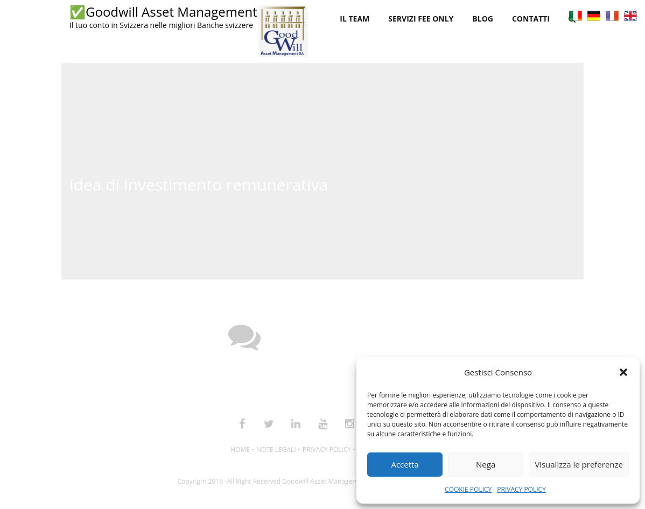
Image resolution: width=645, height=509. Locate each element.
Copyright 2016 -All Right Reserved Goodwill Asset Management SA (278, 481)
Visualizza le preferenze (579, 464)
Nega (485, 464)
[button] (623, 372)
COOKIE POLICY (468, 489)
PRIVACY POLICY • (329, 449)
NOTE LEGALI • (278, 449)
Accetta (404, 464)
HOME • (242, 449)
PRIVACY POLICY (521, 489)
